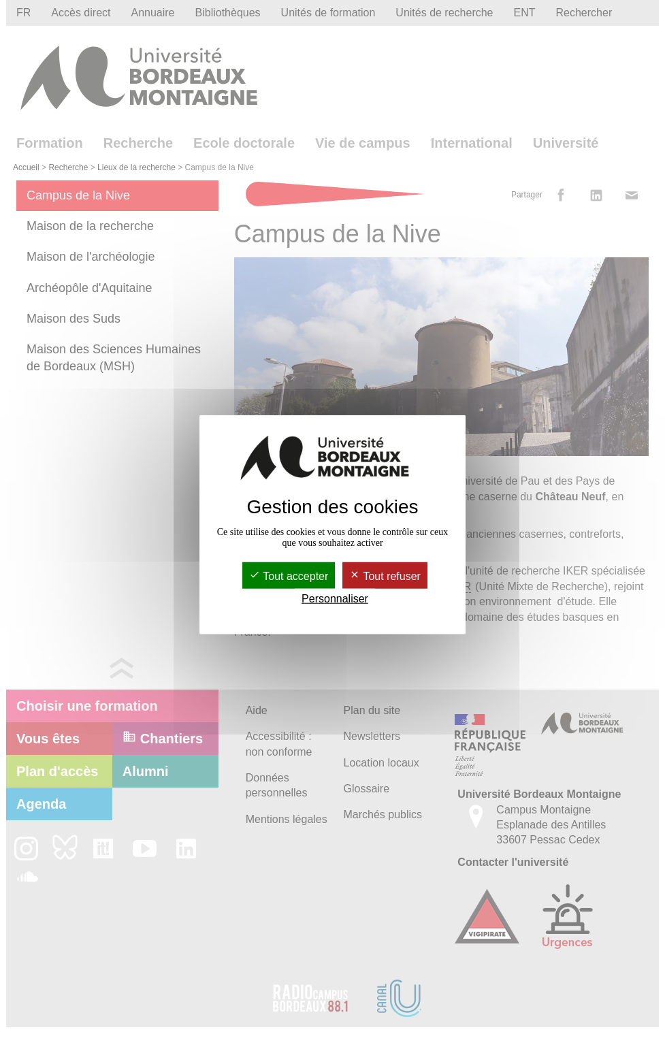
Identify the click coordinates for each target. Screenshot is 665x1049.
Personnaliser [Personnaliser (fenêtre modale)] (335, 598)
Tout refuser (385, 575)
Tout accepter (288, 575)
